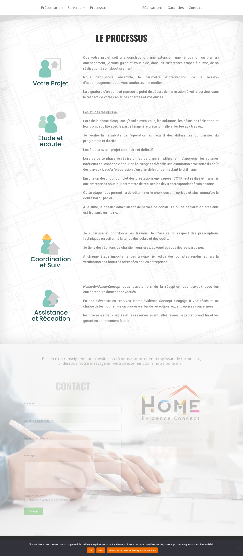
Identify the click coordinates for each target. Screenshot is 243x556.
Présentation (52, 8)
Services (75, 8)
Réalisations (152, 8)
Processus (98, 8)
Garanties (175, 8)
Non (100, 550)
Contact (195, 8)
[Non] (238, 548)
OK (91, 550)
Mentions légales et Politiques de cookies (132, 550)
